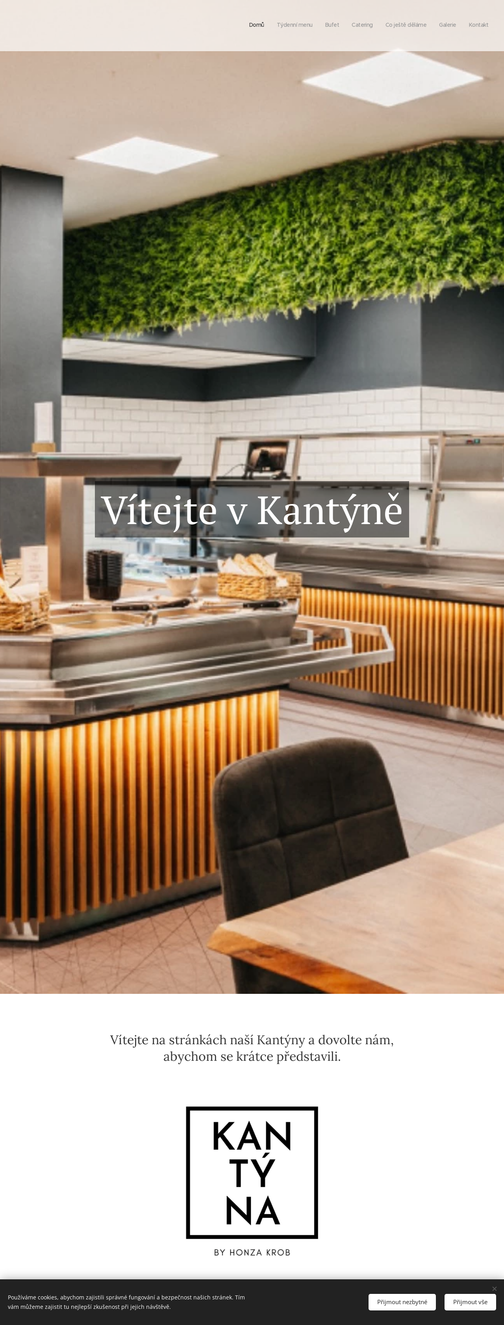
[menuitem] (415, 25)
